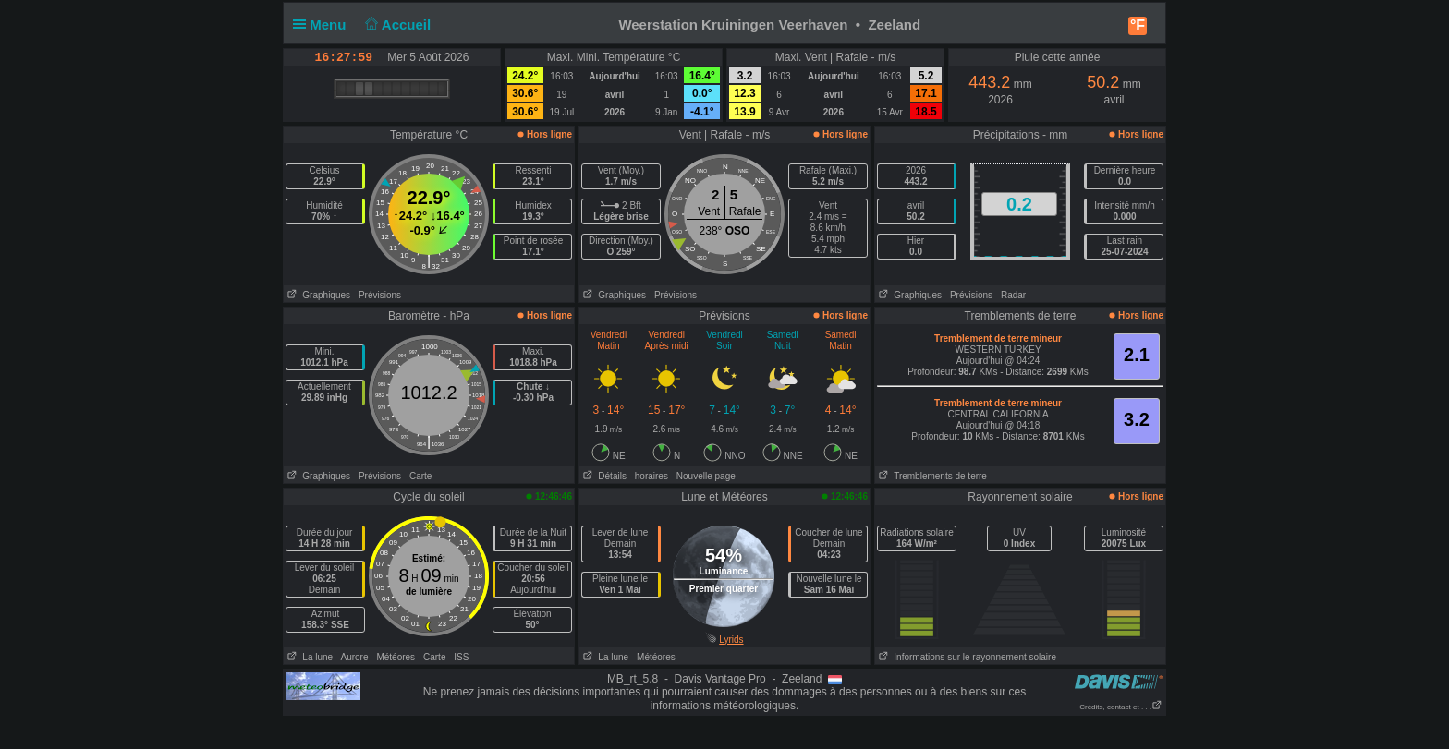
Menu (323, 24)
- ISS (458, 657)
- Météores (393, 657)
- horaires (648, 476)
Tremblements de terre (931, 476)
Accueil (396, 24)
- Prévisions (377, 295)
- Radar (1010, 295)
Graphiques (317, 295)
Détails (603, 476)
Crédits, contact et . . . (1121, 707)
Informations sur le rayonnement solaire (965, 657)
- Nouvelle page (703, 476)
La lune (308, 657)
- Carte (418, 476)
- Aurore (352, 657)
